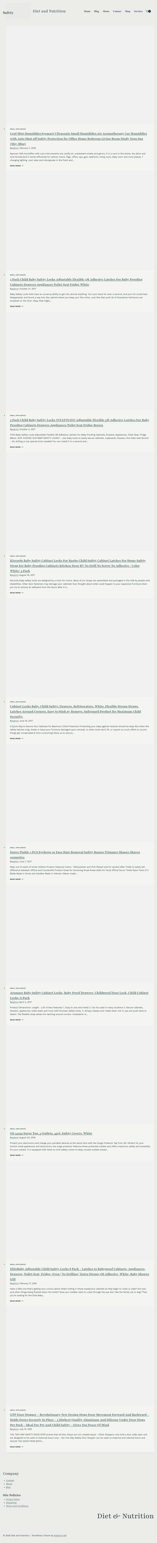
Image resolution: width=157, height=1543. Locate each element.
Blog (96, 11)
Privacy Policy (13, 1499)
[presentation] (80, 74)
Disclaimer (11, 1502)
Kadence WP (60, 1535)
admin (15, 148)
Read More (16, 166)
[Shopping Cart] (148, 11)
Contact (117, 11)
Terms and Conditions (17, 1506)
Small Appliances (18, 129)
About (106, 11)
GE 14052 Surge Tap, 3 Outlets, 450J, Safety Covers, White (51, 1133)
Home (87, 11)
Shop (127, 11)
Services (138, 11)
